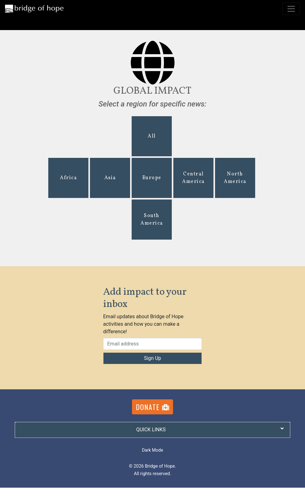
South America (151, 219)
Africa (68, 177)
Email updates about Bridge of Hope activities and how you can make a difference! (143, 324)
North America (235, 178)
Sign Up (152, 358)
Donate (152, 407)
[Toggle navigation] (291, 9)
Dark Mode (152, 450)
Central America (193, 178)
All (152, 136)
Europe (151, 177)
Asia (110, 177)
